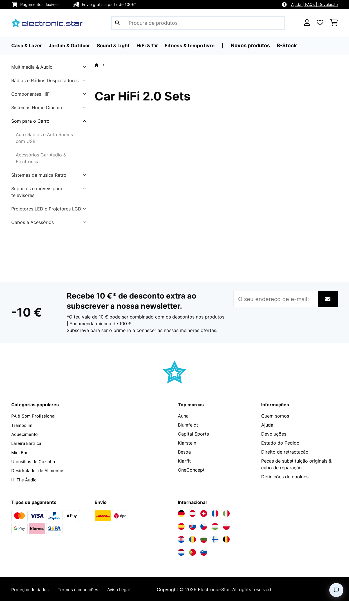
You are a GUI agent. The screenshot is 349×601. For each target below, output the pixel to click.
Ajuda (267, 425)
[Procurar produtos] (198, 23)
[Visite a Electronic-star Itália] (226, 512)
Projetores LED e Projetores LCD (46, 209)
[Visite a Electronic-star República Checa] (203, 525)
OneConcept (191, 470)
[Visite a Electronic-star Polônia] (226, 525)
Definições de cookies (284, 476)
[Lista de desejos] (320, 23)
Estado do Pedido (280, 443)
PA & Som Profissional (34, 416)
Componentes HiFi (31, 94)
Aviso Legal (125, 588)
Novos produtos (256, 45)
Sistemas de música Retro (38, 175)
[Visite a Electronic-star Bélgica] (226, 538)
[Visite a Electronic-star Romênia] (192, 538)
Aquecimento (25, 434)
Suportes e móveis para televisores (36, 192)
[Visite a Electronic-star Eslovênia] (203, 551)
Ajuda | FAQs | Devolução (314, 4)
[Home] (102, 65)
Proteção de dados (31, 588)
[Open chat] (336, 590)
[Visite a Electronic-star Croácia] (181, 538)
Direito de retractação (284, 452)
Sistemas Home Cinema (36, 107)
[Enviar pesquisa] (117, 22)
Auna (183, 416)
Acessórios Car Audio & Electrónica (41, 158)
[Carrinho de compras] (334, 23)
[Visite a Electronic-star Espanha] (181, 525)
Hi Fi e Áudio (25, 479)
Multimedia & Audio (32, 67)
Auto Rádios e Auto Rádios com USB (44, 138)
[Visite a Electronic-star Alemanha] (181, 512)
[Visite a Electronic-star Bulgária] (203, 538)
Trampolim (22, 425)
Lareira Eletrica (27, 443)
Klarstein (187, 443)
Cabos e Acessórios (32, 222)
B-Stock (292, 45)
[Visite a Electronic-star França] (215, 512)
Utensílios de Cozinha (34, 461)
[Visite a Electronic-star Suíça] (203, 512)
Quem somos (275, 416)
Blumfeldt (188, 425)
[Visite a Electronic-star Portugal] (192, 551)
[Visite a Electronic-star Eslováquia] (192, 525)
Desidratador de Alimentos (39, 470)
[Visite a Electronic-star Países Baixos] (181, 551)
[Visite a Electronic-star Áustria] (192, 512)
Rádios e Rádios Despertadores (45, 80)
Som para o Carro (30, 121)
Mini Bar (19, 452)
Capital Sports (193, 434)
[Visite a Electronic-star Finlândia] (215, 538)
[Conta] (307, 23)
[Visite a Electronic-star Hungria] (215, 525)
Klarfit (184, 461)
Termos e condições (82, 588)
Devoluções (273, 434)
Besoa (184, 452)
